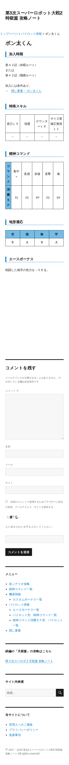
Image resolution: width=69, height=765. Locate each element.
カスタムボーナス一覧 (27, 599)
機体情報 (15, 594)
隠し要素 (15, 630)
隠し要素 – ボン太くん (26, 91)
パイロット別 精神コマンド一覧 (35, 615)
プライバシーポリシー (23, 730)
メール (9, 464)
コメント (12, 390)
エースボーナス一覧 (26, 610)
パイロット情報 (19, 604)
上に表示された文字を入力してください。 (29, 526)
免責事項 (15, 735)
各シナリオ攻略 (19, 584)
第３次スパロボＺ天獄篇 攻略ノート (29, 661)
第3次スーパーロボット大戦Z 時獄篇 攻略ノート (34, 15)
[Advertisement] (34, 312)
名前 (7, 446)
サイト (9, 482)
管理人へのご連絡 (21, 724)
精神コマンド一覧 (21, 589)
